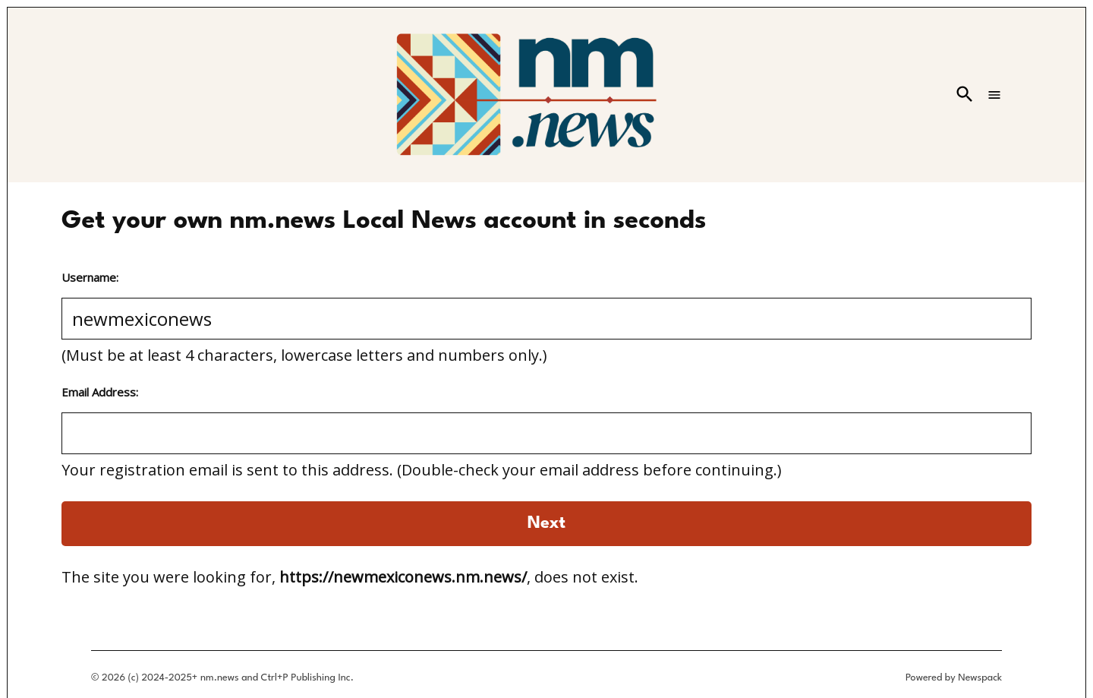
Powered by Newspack (954, 678)
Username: (89, 277)
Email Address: (99, 392)
